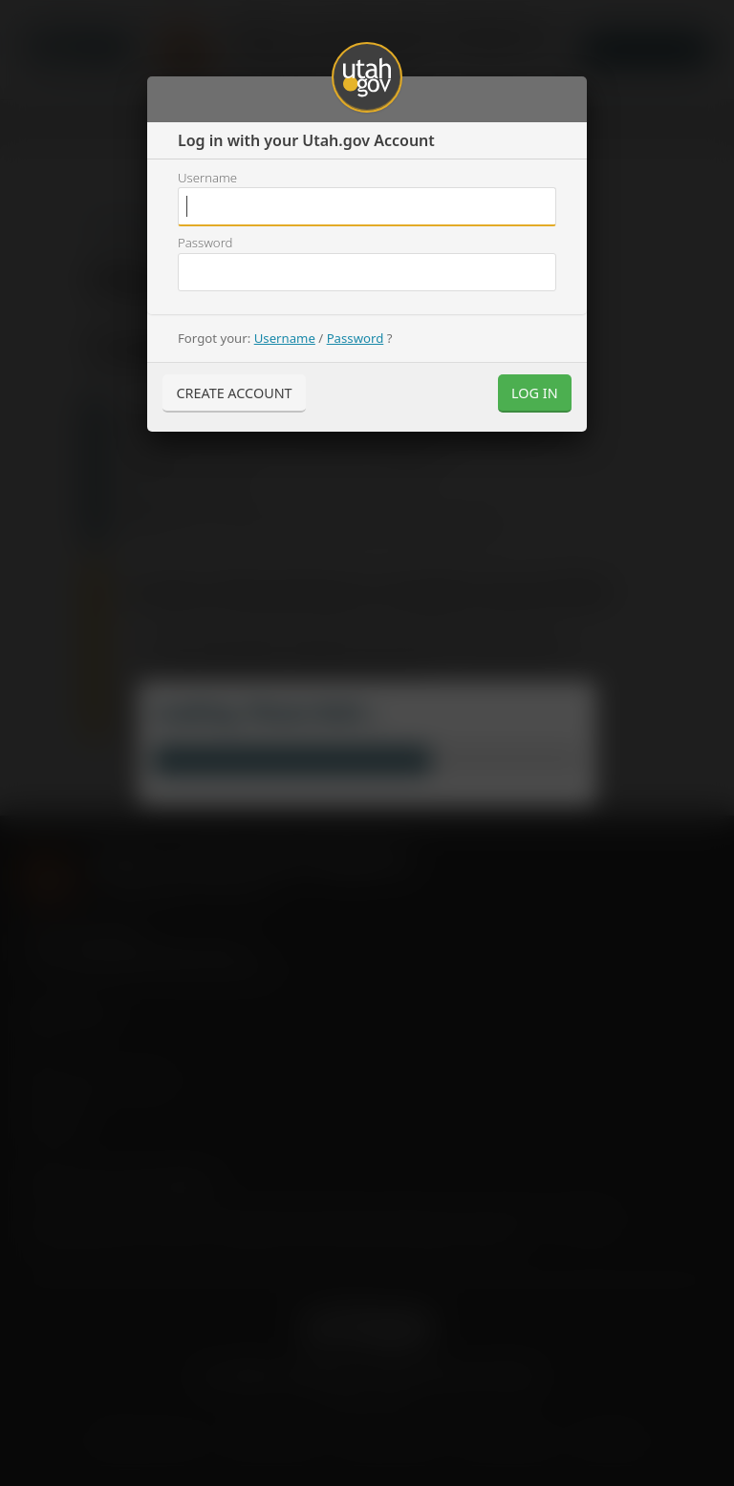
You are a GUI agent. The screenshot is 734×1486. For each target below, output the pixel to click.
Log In (534, 393)
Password (205, 242)
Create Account (233, 393)
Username (207, 177)
